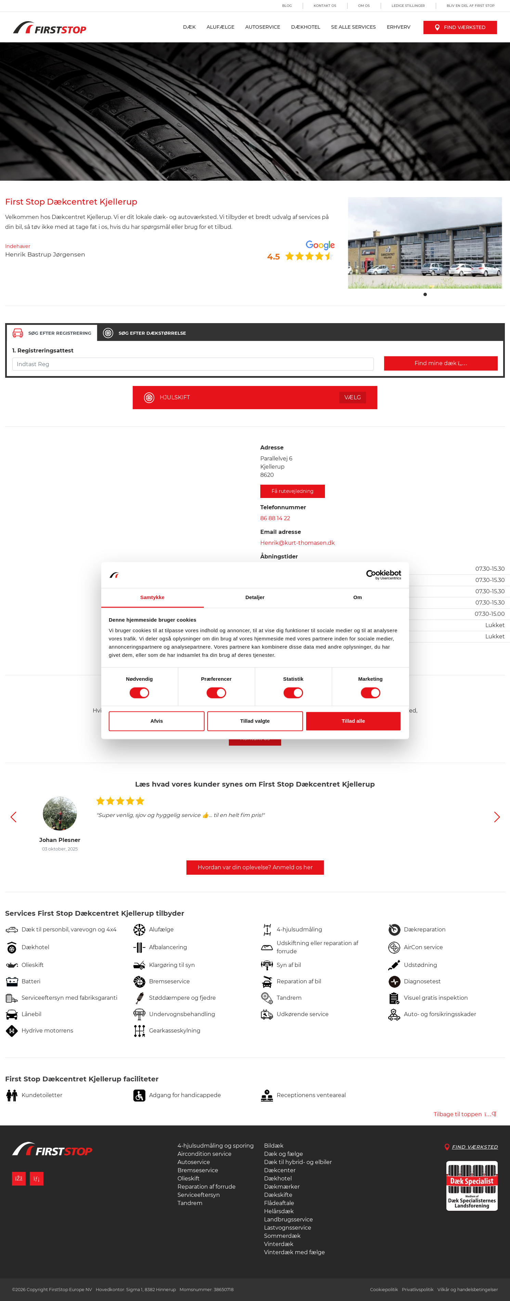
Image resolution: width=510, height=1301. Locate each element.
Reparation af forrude (207, 1187)
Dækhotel (305, 27)
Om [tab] (357, 597)
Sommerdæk (282, 1236)
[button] (13, 817)
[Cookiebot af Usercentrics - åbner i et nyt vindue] (371, 575)
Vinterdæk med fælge (294, 1252)
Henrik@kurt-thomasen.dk (297, 543)
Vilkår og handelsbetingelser (467, 1289)
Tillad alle (353, 721)
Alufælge (220, 27)
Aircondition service (205, 1154)
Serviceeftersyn (199, 1195)
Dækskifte (278, 1195)
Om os (364, 6)
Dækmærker (282, 1187)
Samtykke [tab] (152, 597)
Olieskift (189, 1178)
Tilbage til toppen (465, 1114)
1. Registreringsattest (43, 350)
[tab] (52, 333)
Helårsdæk (279, 1211)
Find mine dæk (441, 363)
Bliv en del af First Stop (471, 6)
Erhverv (398, 27)
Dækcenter (280, 1170)
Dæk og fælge (283, 1154)
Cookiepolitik (384, 1289)
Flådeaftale (279, 1203)
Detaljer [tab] (255, 597)
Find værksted (460, 27)
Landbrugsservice (288, 1219)
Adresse (272, 447)
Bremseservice (198, 1170)
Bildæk (274, 1146)
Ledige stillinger (408, 6)
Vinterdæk (278, 1244)
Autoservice (262, 27)
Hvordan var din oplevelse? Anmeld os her (255, 867)
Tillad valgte (255, 721)
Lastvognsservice (287, 1227)
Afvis (157, 721)
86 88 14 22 (275, 518)
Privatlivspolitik (418, 1289)
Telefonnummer (283, 507)
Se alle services (353, 27)
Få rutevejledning (293, 491)
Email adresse (280, 532)
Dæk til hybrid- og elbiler (298, 1162)
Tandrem (190, 1203)
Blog (287, 6)
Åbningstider (279, 556)
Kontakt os (325, 6)
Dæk (189, 27)
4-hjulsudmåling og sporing (216, 1146)
